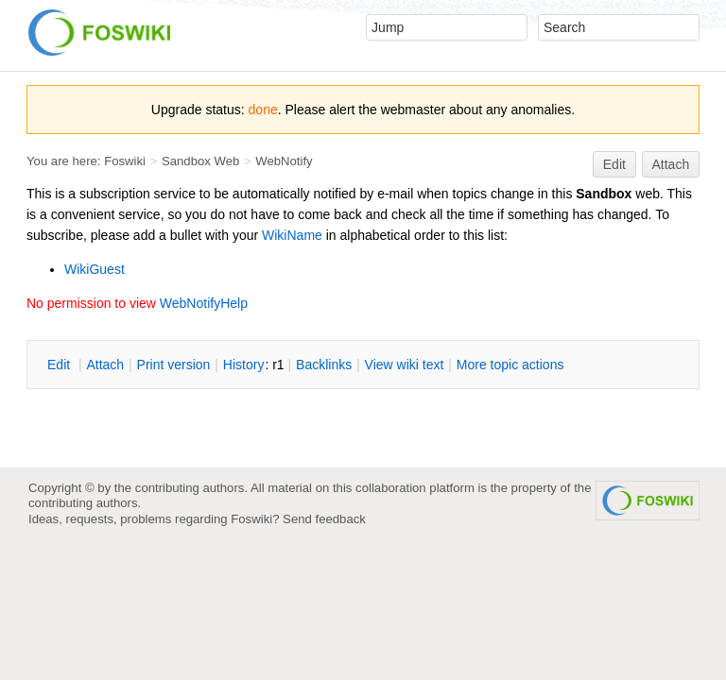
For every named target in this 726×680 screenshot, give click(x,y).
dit (60, 364)
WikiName (292, 235)
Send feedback (324, 519)
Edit (614, 164)
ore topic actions (510, 364)
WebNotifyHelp (204, 303)
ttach (105, 364)
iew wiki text (404, 364)
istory (244, 364)
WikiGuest (94, 269)
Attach (671, 164)
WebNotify (283, 161)
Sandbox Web (200, 161)
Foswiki (125, 161)
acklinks (324, 364)
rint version (174, 364)
